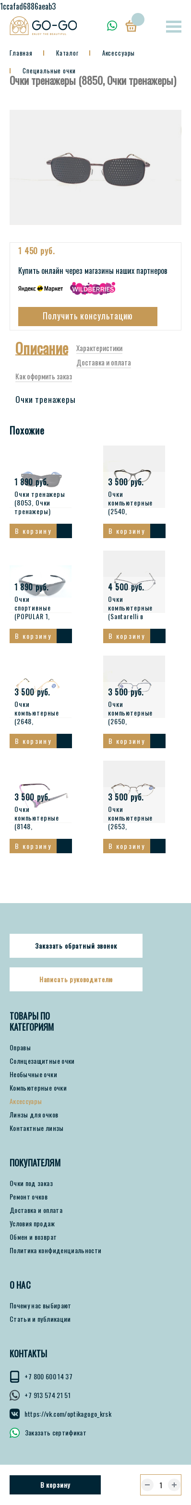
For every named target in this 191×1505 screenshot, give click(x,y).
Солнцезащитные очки (42, 1067)
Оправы (20, 1053)
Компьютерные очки (38, 1094)
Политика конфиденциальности (55, 1256)
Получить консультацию (88, 322)
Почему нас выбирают (41, 1311)
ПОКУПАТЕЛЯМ (35, 1169)
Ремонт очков (29, 1202)
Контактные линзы (37, 1134)
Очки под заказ (31, 1189)
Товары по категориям (32, 1028)
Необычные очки (33, 1080)
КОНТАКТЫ (28, 1359)
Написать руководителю (76, 985)
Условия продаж (32, 1229)
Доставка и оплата (36, 1216)
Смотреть (64, 537)
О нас (20, 1291)
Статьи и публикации (40, 1325)
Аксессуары (26, 1107)
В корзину (55, 1485)
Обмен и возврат (33, 1243)
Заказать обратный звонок (76, 952)
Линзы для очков (34, 1120)
